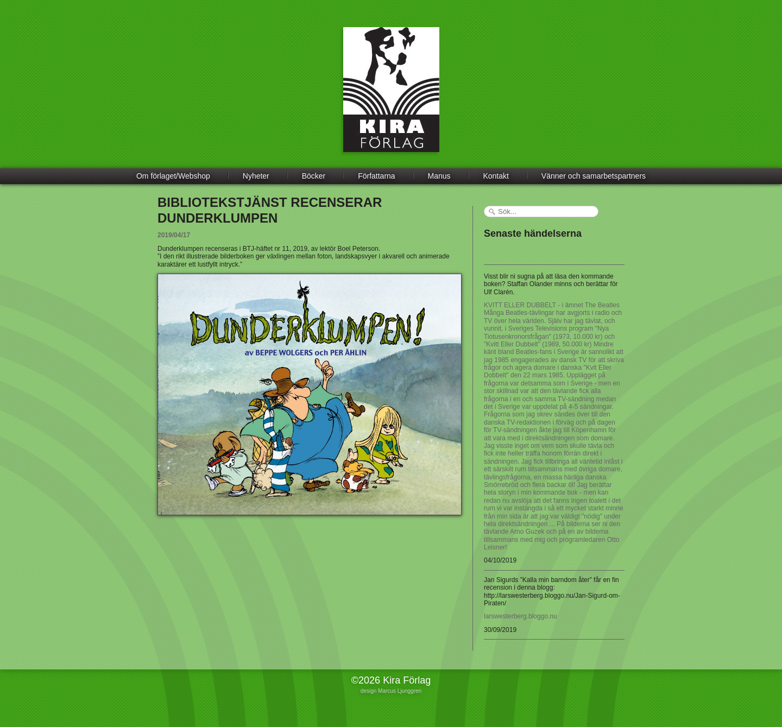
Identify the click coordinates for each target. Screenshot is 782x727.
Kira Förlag (391, 97)
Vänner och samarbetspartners (593, 176)
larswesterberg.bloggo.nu (520, 616)
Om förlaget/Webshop (173, 176)
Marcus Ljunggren (399, 691)
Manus (439, 176)
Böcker (314, 176)
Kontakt (495, 176)
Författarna (376, 176)
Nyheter (256, 176)
